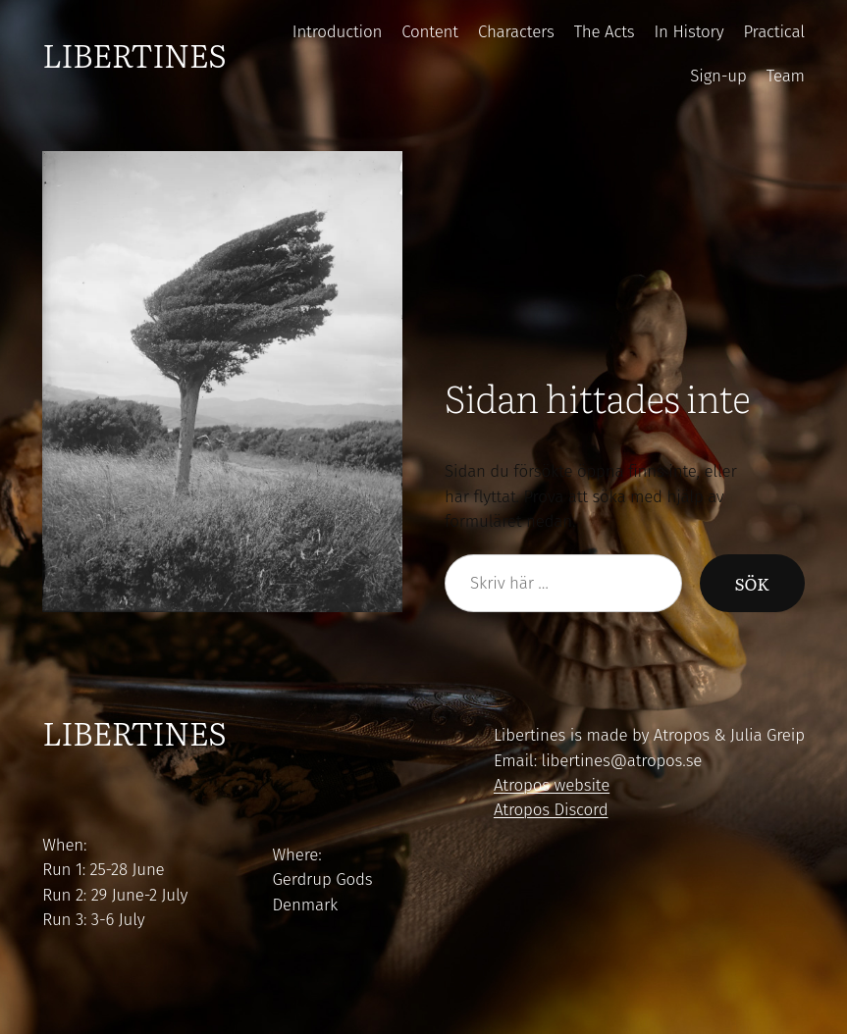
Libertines (134, 54)
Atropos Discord (551, 809)
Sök (752, 583)
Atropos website (551, 785)
